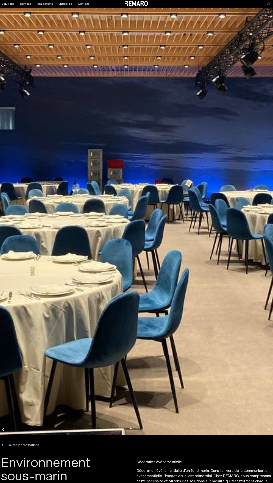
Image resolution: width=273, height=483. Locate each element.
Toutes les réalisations (20, 445)
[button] (3, 429)
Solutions (8, 3)
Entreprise (65, 3)
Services (25, 3)
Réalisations (45, 3)
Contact (83, 3)
